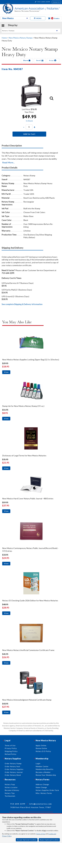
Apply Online (41, 745)
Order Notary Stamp (13, 763)
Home (4, 38)
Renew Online (41, 748)
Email (40, 60)
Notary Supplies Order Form (47, 790)
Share (27, 60)
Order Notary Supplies (14, 769)
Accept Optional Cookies (26, 840)
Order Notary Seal (12, 766)
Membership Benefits (44, 769)
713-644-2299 (42, 2)
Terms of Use (40, 834)
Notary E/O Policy (43, 751)
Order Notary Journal (14, 772)
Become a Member (43, 772)
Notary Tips (10, 793)
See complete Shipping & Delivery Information (22, 304)
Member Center (42, 766)
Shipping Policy (11, 751)
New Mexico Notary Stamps (21, 38)
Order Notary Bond (13, 775)
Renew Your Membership (46, 775)
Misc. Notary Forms (44, 793)
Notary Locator (11, 787)
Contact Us (56, 2)
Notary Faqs (10, 784)
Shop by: (13, 25)
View (6, 372)
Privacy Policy (11, 748)
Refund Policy (10, 754)
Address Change (42, 784)
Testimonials (10, 796)
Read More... (8, 162)
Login (38, 763)
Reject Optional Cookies (49, 840)
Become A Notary (12, 790)
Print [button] (53, 60)
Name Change (41, 787)
